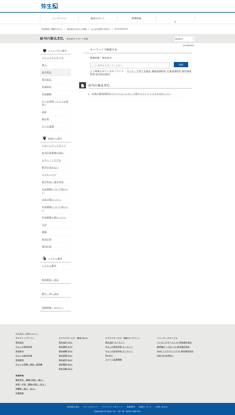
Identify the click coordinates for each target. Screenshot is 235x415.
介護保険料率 (174, 71)
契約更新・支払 (50, 280)
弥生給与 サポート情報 (77, 29)
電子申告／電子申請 (52, 182)
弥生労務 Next (65, 369)
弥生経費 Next (65, 351)
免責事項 (131, 407)
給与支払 (47, 72)
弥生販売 (20, 360)
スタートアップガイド (54, 145)
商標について (145, 407)
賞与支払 (47, 79)
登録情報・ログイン (52, 307)
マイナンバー (49, 174)
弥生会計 (20, 342)
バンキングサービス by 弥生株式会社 (174, 342)
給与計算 (47, 239)
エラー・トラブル (51, 160)
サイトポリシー (91, 407)
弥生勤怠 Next (65, 364)
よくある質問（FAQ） (175, 18)
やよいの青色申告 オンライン (119, 347)
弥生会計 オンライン (115, 342)
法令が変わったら (51, 199)
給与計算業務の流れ (52, 153)
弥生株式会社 (73, 407)
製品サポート (98, 18)
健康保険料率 (159, 71)
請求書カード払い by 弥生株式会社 (173, 347)
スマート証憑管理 (113, 360)
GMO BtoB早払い (165, 356)
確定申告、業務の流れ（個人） (30, 380)
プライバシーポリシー (112, 407)
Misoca (109, 355)
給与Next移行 (103, 74)
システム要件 (49, 265)
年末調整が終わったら (54, 217)
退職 (44, 232)
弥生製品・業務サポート (52, 29)
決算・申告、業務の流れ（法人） (31, 384)
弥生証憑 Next (65, 356)
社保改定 (47, 86)
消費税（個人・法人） (26, 389)
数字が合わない (50, 167)
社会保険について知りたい (55, 191)
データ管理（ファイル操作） (55, 103)
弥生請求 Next (65, 347)
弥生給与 (20, 351)
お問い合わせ (162, 407)
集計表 (45, 119)
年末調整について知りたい (55, 209)
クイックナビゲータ (52, 57)
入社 (44, 224)
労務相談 (20, 393)
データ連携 (48, 126)
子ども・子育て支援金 (139, 71)
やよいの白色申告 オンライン (119, 351)
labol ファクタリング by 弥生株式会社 (175, 351)
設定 (44, 112)
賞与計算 (47, 246)
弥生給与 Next (65, 360)
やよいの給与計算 (24, 356)
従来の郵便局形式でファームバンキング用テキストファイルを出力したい (131, 93)
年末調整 (47, 94)
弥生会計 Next (65, 342)
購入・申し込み (50, 293)
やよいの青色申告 (24, 347)
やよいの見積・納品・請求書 (29, 364)
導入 (44, 65)
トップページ (59, 18)
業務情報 (136, 18)
